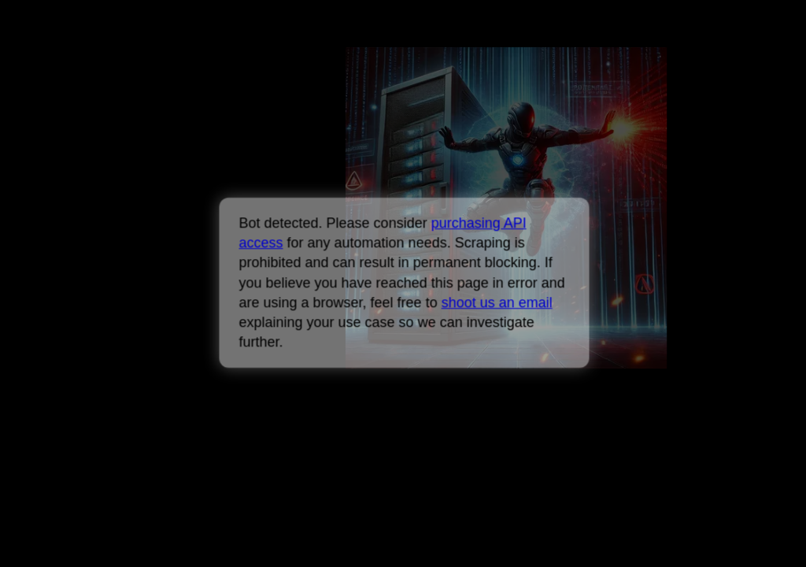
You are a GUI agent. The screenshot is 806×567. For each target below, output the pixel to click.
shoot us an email (496, 302)
